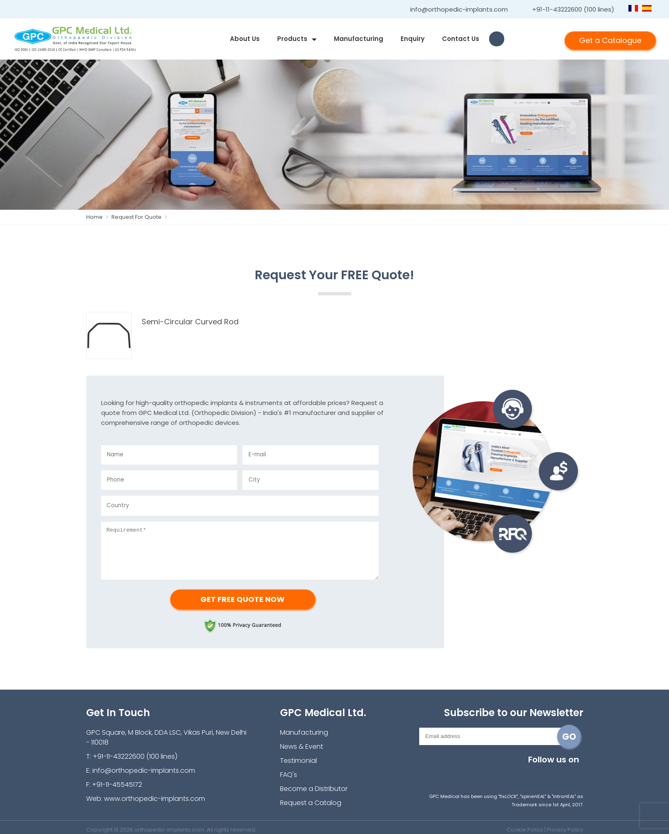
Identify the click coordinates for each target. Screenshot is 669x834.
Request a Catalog (310, 803)
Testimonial (298, 760)
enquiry (413, 38)
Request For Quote (140, 217)
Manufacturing (358, 38)
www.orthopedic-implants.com (154, 798)
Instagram (485, 773)
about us (245, 38)
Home (98, 217)
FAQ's (288, 774)
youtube (540, 773)
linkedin (558, 773)
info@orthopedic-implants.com (459, 9)
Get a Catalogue (610, 40)
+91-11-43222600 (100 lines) (573, 9)
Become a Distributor (314, 788)
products (292, 38)
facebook (503, 773)
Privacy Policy (565, 830)
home (212, 39)
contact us (460, 38)
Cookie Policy (525, 830)
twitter (522, 773)
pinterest (576, 773)
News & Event (301, 746)
